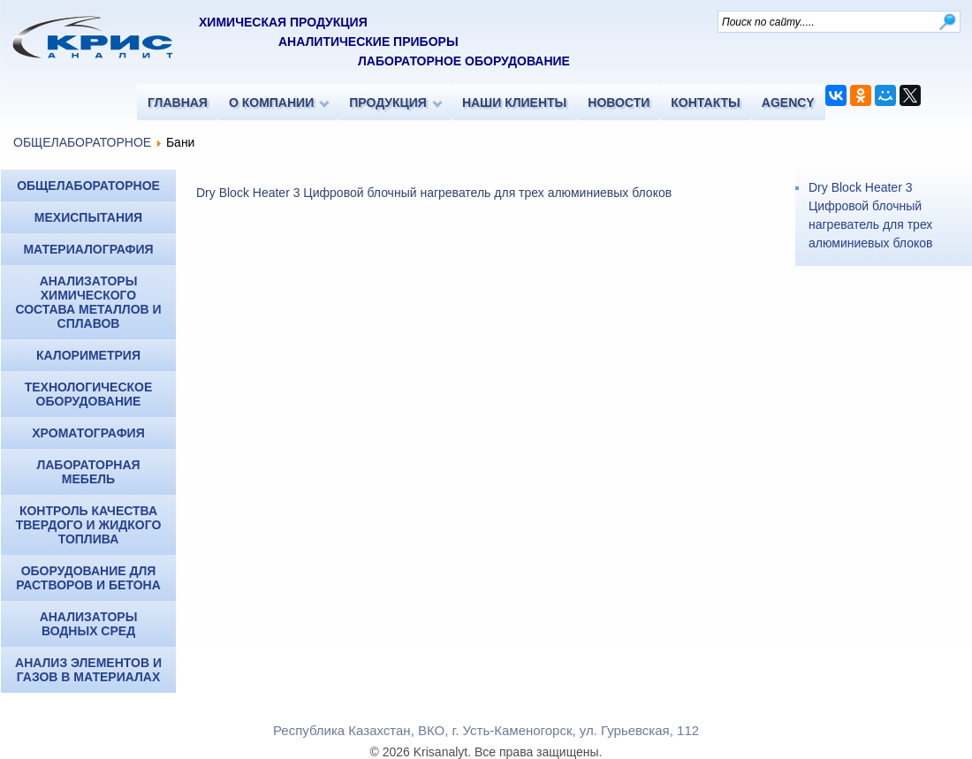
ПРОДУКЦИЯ (388, 102)
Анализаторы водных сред (89, 624)
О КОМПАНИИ (271, 102)
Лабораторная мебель (88, 472)
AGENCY (788, 102)
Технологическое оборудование (89, 394)
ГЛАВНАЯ (178, 102)
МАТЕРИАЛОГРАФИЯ (88, 249)
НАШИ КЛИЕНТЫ (514, 102)
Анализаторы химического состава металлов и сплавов (88, 302)
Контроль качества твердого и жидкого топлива (89, 525)
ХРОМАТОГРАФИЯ (88, 433)
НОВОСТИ (618, 102)
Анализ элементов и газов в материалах (88, 670)
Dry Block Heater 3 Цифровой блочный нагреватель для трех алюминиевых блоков (434, 193)
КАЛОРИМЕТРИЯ (88, 355)
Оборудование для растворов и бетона (88, 578)
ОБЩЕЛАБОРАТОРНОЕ (82, 142)
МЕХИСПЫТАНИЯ (88, 217)
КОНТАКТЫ (705, 102)
